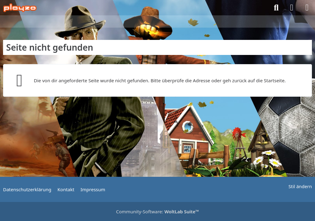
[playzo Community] (20, 8)
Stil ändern (300, 186)
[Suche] (276, 8)
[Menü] (307, 8)
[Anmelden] (291, 7)
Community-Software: (157, 211)
